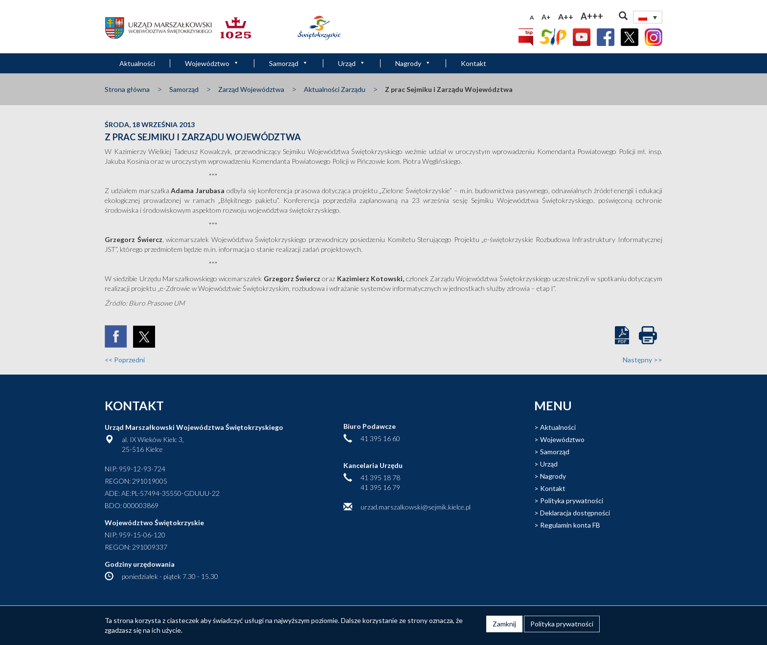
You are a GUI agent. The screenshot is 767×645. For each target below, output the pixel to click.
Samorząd (288, 63)
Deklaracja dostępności (575, 513)
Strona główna (127, 89)
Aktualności (137, 63)
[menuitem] (647, 17)
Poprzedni (125, 360)
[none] (647, 17)
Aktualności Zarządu (334, 89)
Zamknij (504, 624)
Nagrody (413, 63)
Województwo (212, 63)
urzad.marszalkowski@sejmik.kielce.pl (416, 507)
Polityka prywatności (571, 500)
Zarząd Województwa (251, 89)
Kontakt (473, 63)
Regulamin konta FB (570, 525)
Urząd (351, 63)
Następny (642, 360)
